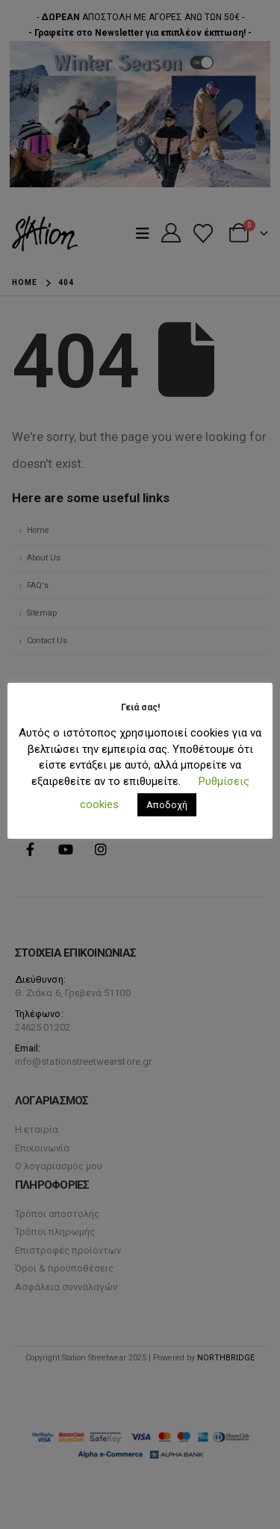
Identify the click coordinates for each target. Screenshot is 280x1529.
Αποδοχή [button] (166, 804)
